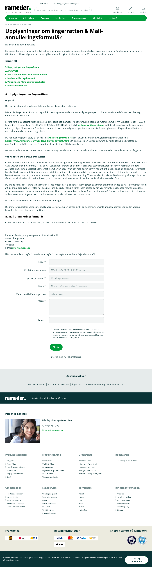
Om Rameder (13, 486)
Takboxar (45, 18)
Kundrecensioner (36, 383)
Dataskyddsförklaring (94, 383)
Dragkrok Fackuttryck (88, 463)
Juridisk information (127, 486)
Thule (82, 506)
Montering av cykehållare (127, 460)
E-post (41, 320)
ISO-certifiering (13, 496)
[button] (131, 9)
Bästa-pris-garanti (50, 493)
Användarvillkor (76, 375)
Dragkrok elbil (85, 460)
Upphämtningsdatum (35, 270)
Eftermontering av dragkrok (91, 473)
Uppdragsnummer (35, 278)
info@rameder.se (21, 247)
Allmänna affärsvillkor (58, 383)
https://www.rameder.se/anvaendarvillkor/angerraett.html (37, 140)
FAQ (45, 499)
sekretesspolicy (16, 562)
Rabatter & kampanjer (15, 502)
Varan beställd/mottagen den (31, 294)
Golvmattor (11, 469)
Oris (81, 502)
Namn (41, 286)
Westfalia (83, 509)
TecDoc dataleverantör (16, 506)
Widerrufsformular (17, 85)
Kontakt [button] (45, 3)
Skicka (56, 346)
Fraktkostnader (49, 502)
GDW (82, 496)
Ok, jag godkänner (135, 560)
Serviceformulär (49, 512)
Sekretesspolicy (123, 506)
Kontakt (46, 506)
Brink (82, 493)
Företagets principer (15, 493)
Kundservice (49, 486)
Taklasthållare (48, 463)
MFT (82, 499)
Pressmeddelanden (14, 499)
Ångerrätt (12, 70)
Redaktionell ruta (115, 383)
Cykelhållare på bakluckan (53, 469)
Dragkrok (12, 18)
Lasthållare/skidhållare (15, 466)
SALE (114, 18)
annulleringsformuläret (59, 137)
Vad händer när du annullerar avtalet (27, 74)
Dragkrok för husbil (87, 466)
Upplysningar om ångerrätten (23, 67)
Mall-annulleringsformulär (21, 78)
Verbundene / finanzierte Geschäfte (26, 81)
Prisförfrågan (48, 509)
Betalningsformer (50, 496)
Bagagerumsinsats (50, 476)
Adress (41, 300)
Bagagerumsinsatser (15, 473)
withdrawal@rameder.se (91, 125)
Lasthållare (60, 18)
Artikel (41, 262)
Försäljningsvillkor (124, 496)
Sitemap (120, 509)
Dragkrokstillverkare (88, 469)
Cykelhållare (28, 18)
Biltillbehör (97, 18)
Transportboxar (79, 18)
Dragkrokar (47, 460)
